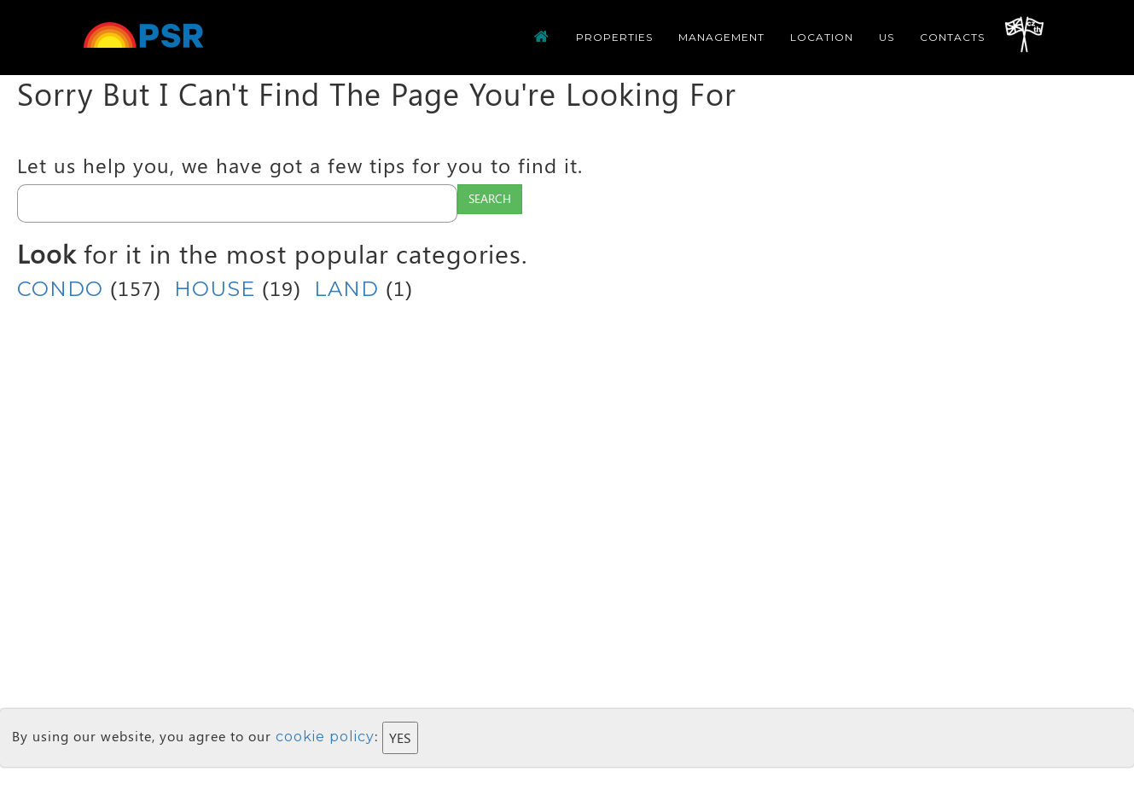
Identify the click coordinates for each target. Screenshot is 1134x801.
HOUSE (214, 288)
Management (721, 37)
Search (489, 198)
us (886, 37)
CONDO (60, 288)
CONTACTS (952, 37)
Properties (614, 37)
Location (821, 37)
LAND (346, 288)
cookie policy (325, 736)
